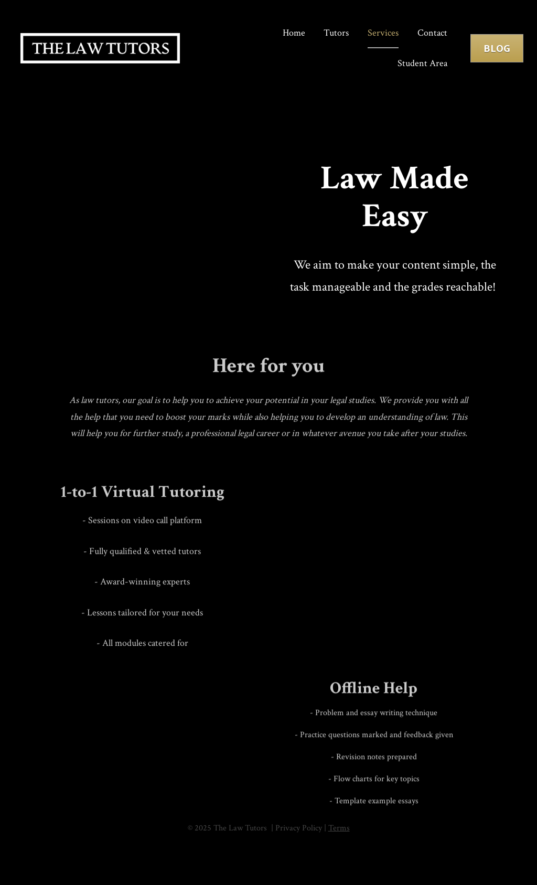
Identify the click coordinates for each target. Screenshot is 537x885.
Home (294, 34)
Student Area (422, 64)
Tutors (336, 34)
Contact (432, 34)
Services (383, 34)
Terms (339, 830)
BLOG (497, 48)
